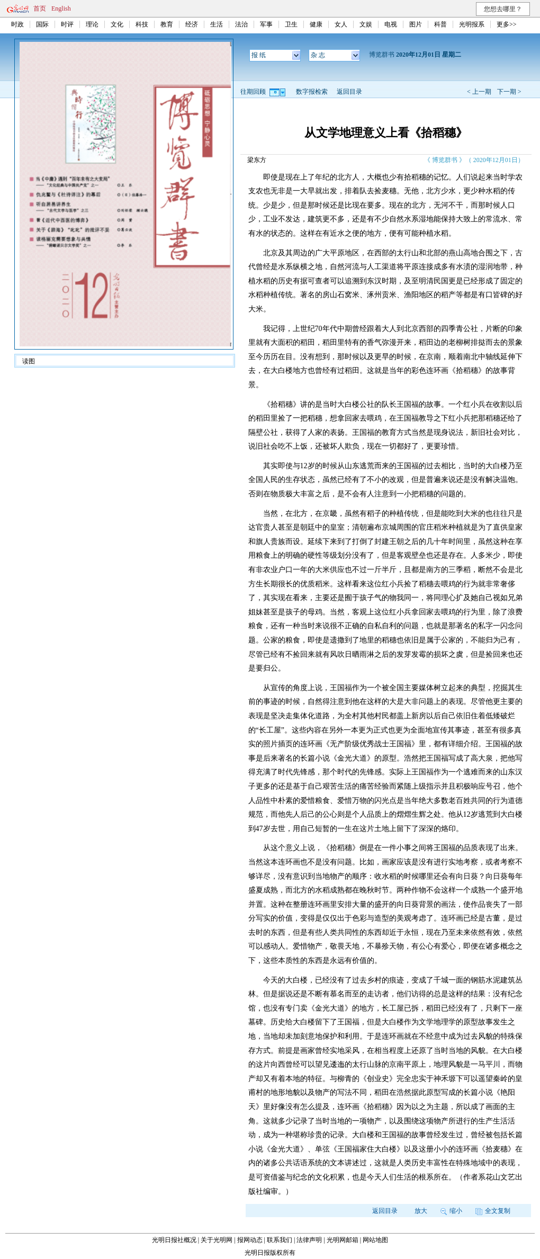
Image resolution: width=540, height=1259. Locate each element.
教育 (166, 24)
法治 (241, 24)
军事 (266, 24)
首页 (39, 8)
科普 (440, 24)
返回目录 (349, 91)
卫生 (291, 24)
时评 (67, 24)
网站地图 (375, 1240)
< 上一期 (479, 91)
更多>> (507, 24)
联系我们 (279, 1240)
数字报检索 (312, 91)
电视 (390, 24)
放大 (421, 1211)
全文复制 (492, 1211)
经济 (191, 24)
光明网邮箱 (342, 1240)
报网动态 (250, 1240)
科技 (142, 24)
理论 (92, 24)
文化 (117, 24)
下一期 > (509, 91)
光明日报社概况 (174, 1240)
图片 (415, 24)
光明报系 (471, 24)
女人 (341, 24)
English (61, 8)
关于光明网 (216, 1240)
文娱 (365, 24)
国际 (42, 24)
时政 (17, 24)
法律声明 (309, 1240)
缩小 (451, 1211)
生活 (216, 24)
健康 (316, 24)
